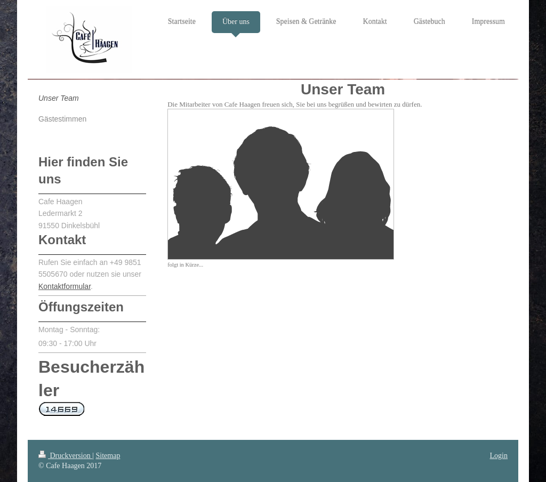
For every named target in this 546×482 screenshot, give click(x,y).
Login (499, 456)
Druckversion (65, 456)
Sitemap (108, 456)
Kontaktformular (64, 286)
